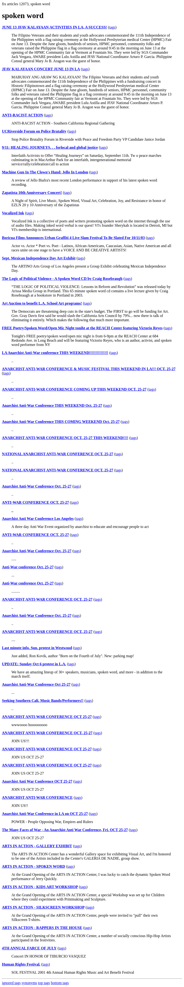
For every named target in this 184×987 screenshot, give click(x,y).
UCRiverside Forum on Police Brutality (34, 131)
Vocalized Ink (13, 213)
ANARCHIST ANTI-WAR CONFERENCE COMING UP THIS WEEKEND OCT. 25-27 (74, 389)
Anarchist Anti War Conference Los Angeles (38, 519)
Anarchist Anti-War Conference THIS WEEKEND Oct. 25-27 (52, 405)
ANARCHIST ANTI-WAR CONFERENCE (37, 797)
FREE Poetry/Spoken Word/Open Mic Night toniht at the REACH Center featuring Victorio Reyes (82, 328)
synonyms (29, 983)
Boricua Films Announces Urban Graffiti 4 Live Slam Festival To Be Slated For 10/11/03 (73, 238)
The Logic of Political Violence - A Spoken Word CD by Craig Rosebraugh (62, 279)
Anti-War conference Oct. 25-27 (28, 567)
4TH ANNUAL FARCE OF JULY (29, 948)
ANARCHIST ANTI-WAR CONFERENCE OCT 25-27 (47, 717)
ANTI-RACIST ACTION (22, 115)
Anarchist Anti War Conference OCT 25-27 (37, 781)
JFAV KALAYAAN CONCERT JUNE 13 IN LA (41, 69)
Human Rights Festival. (21, 964)
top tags (44, 983)
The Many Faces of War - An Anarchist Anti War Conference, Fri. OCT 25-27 (65, 830)
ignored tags (11, 983)
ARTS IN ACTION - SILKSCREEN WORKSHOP (43, 907)
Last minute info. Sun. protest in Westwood (37, 648)
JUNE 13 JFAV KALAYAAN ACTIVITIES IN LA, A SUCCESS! (54, 27)
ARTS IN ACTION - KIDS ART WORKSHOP (40, 887)
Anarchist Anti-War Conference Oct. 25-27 (36, 486)
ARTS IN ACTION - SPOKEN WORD (33, 866)
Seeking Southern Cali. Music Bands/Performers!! (43, 701)
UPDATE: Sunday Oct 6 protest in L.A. (34, 664)
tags (112, 27)
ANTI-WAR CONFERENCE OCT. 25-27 (35, 502)
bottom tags (60, 983)
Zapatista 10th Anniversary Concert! (32, 193)
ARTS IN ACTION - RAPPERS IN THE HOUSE (42, 928)
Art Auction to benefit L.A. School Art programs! (42, 303)
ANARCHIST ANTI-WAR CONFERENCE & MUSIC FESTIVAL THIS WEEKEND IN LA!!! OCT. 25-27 (88, 369)
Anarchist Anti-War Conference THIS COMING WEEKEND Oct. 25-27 (61, 422)
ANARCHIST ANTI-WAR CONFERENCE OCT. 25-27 (47, 599)
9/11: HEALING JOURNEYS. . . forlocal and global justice (50, 147)
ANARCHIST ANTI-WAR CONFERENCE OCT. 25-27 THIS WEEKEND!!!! (65, 438)
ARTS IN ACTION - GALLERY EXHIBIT (37, 846)
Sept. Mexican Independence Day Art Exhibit (38, 258)
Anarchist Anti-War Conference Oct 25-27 (36, 684)
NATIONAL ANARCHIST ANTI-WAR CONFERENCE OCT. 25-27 (57, 454)
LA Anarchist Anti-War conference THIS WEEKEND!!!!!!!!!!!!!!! (55, 353)
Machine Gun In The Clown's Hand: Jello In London (45, 172)
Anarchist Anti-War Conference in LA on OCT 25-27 (45, 814)
